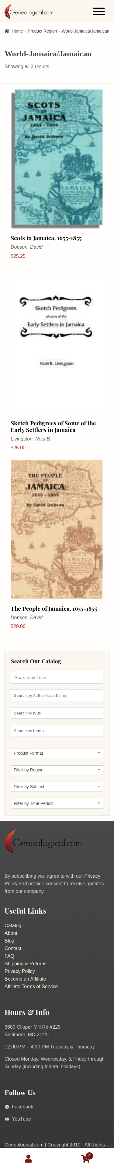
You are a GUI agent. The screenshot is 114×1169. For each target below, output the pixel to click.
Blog (9, 940)
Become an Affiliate (25, 978)
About (11, 933)
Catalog (13, 925)
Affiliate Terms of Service (31, 986)
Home (17, 31)
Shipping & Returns (26, 963)
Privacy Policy (20, 971)
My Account (28, 1158)
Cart (75, 1155)
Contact (13, 948)
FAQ (9, 956)
